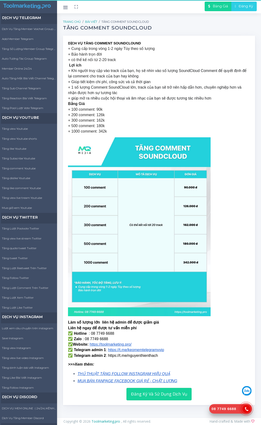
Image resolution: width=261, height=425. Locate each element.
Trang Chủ (72, 22)
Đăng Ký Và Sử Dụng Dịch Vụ (159, 393)
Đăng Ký (244, 6)
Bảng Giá (218, 6)
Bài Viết (91, 22)
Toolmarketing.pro (106, 421)
